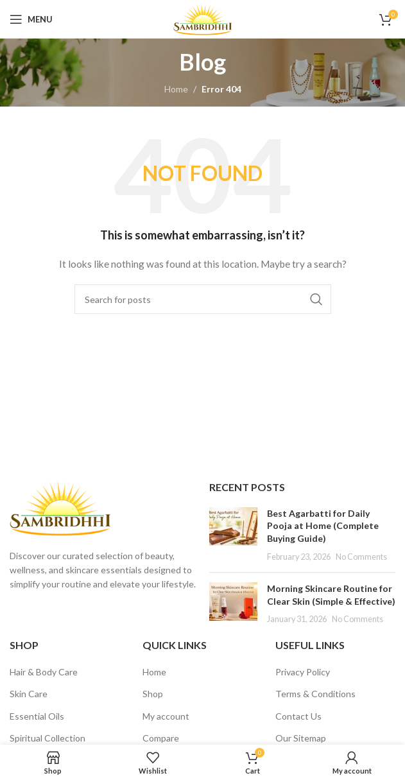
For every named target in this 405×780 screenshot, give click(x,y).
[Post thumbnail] (233, 534)
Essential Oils (37, 716)
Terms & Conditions (315, 693)
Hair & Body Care (44, 671)
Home (176, 88)
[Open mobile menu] (31, 19)
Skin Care (28, 693)
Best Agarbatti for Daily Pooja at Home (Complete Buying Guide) (323, 526)
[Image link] (60, 506)
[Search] (202, 299)
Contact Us (298, 716)
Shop (152, 693)
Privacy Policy (302, 671)
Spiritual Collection (47, 737)
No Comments (361, 557)
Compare (160, 737)
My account (165, 716)
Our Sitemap (300, 737)
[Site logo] (202, 18)
